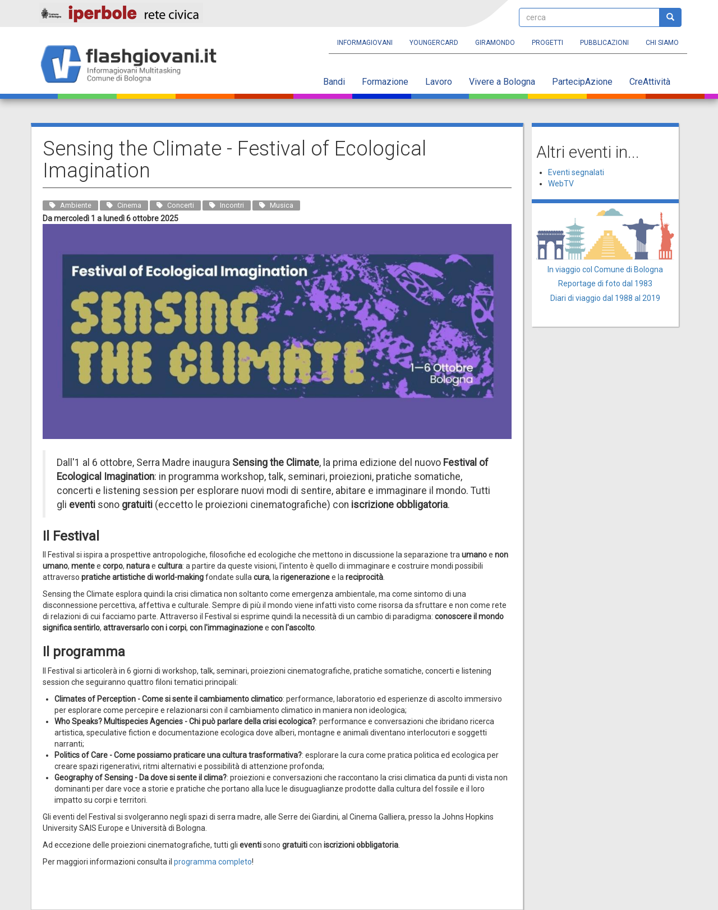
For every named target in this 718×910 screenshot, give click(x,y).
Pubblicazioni (604, 43)
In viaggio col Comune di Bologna (605, 269)
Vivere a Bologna (502, 81)
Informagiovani (365, 43)
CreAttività (649, 81)
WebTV (561, 183)
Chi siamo (662, 43)
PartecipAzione (582, 81)
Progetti (547, 43)
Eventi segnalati (576, 172)
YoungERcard (433, 43)
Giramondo (495, 43)
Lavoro (438, 81)
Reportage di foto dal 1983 (605, 283)
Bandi (334, 81)
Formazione (385, 81)
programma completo (213, 861)
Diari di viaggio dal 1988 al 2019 (605, 298)
